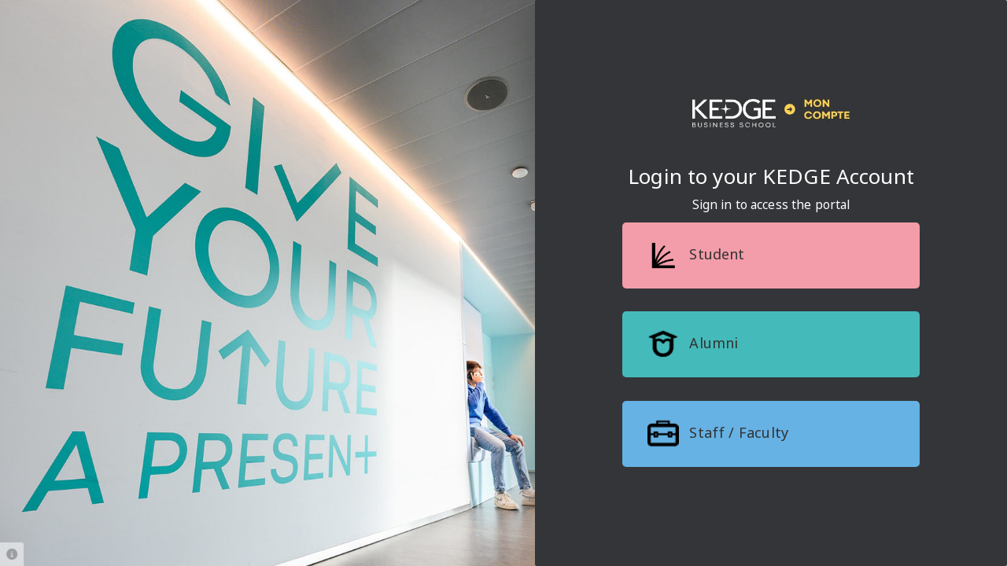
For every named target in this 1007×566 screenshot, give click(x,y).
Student (695, 255)
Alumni (692, 344)
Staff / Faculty (717, 434)
